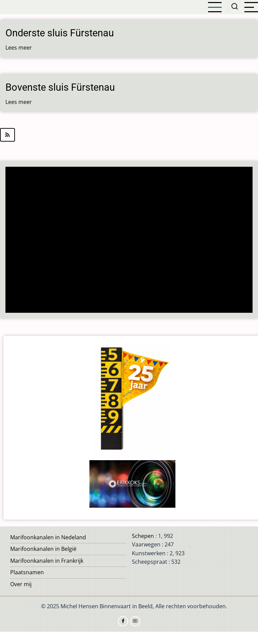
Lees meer (18, 47)
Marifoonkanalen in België (43, 549)
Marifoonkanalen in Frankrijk (46, 560)
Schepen (143, 536)
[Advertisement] (129, 240)
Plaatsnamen (27, 572)
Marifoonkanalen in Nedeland (48, 537)
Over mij (21, 584)
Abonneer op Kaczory (129, 135)
